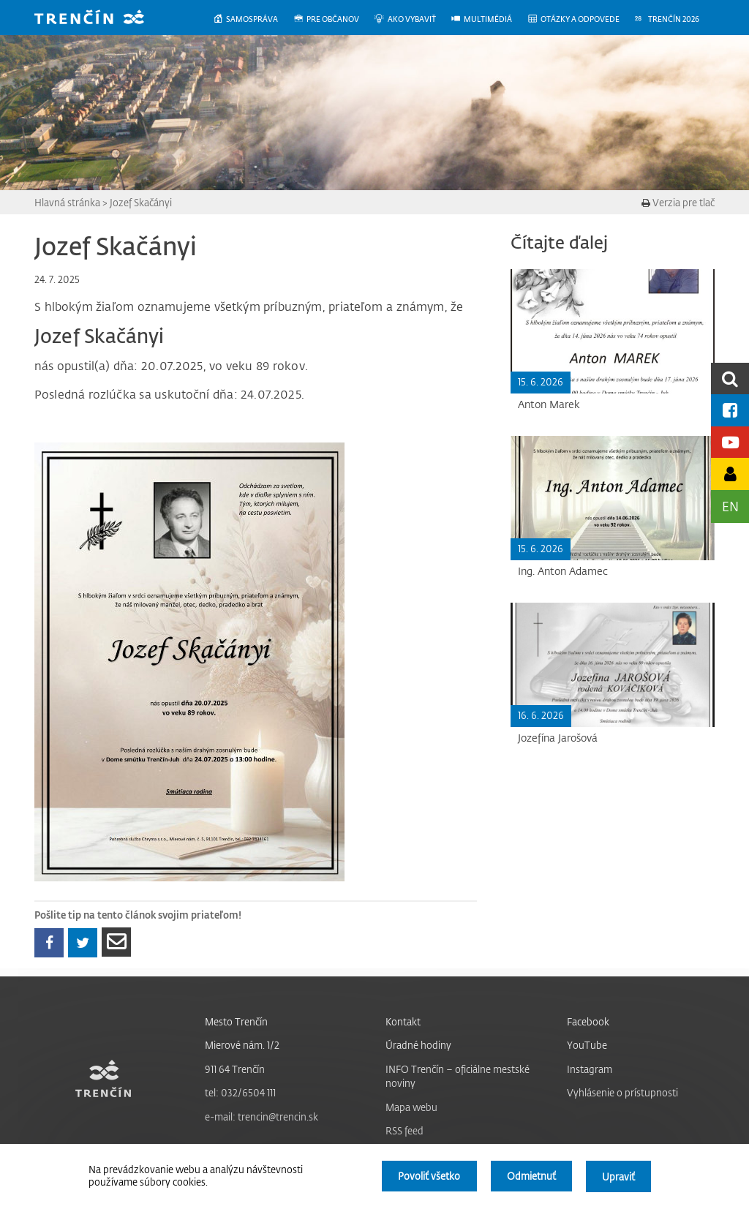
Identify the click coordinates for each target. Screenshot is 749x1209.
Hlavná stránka (67, 202)
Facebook (588, 1021)
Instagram (589, 1069)
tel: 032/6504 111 (240, 1092)
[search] (730, 378)
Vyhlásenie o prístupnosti (622, 1092)
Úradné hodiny (418, 1045)
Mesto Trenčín (236, 1021)
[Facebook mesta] (730, 410)
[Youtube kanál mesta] (730, 442)
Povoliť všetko (427, 1176)
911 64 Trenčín (235, 1069)
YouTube (587, 1045)
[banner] (100, 19)
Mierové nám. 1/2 (242, 1045)
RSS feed (404, 1130)
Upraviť (618, 1176)
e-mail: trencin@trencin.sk (261, 1116)
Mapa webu (411, 1107)
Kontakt (403, 1021)
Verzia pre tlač (678, 202)
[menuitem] (253, 19)
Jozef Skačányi (141, 202)
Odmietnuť (530, 1176)
